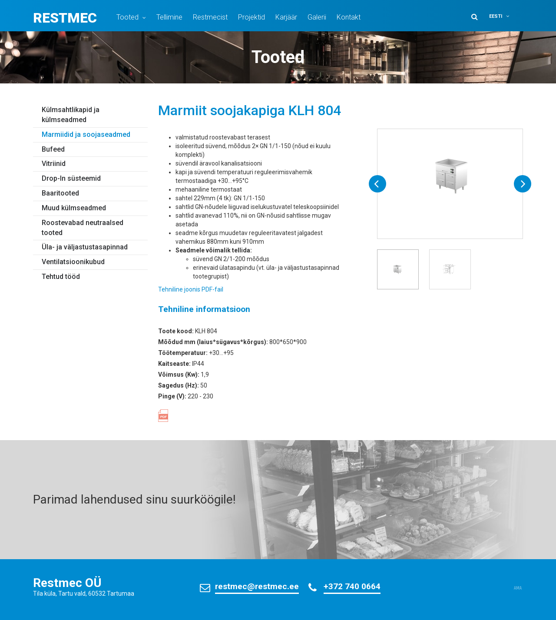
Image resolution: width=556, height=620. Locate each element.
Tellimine (169, 17)
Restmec (65, 18)
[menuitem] (504, 16)
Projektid (251, 17)
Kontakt (349, 17)
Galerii (317, 17)
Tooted (127, 17)
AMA (518, 588)
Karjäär (286, 17)
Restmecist (210, 17)
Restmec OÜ (67, 583)
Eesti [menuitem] (495, 16)
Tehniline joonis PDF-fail (190, 289)
